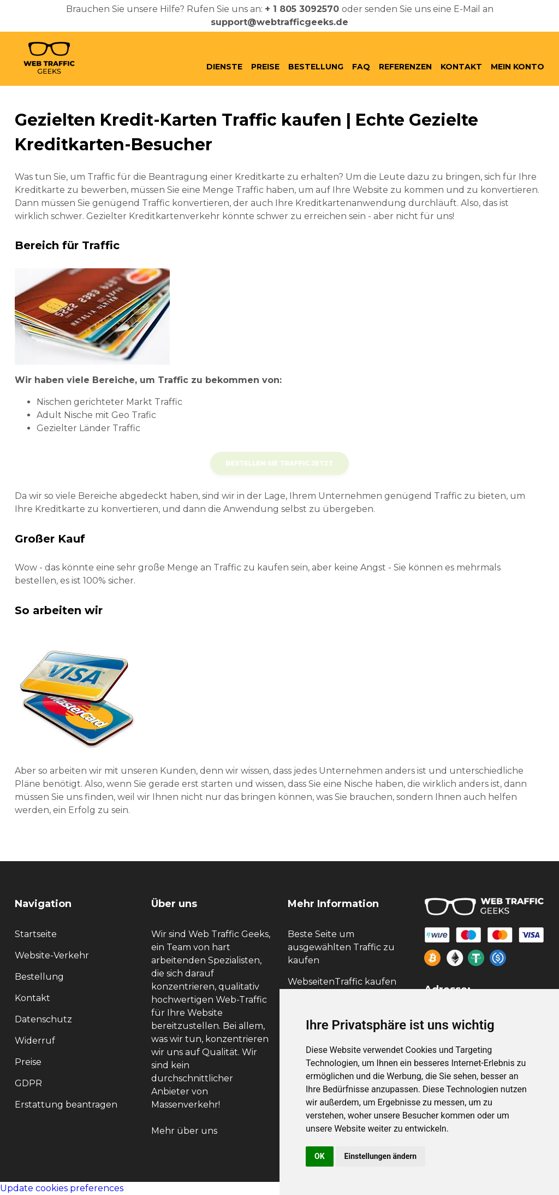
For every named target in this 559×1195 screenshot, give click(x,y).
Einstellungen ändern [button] (380, 1156)
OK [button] (319, 1156)
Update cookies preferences (61, 1188)
